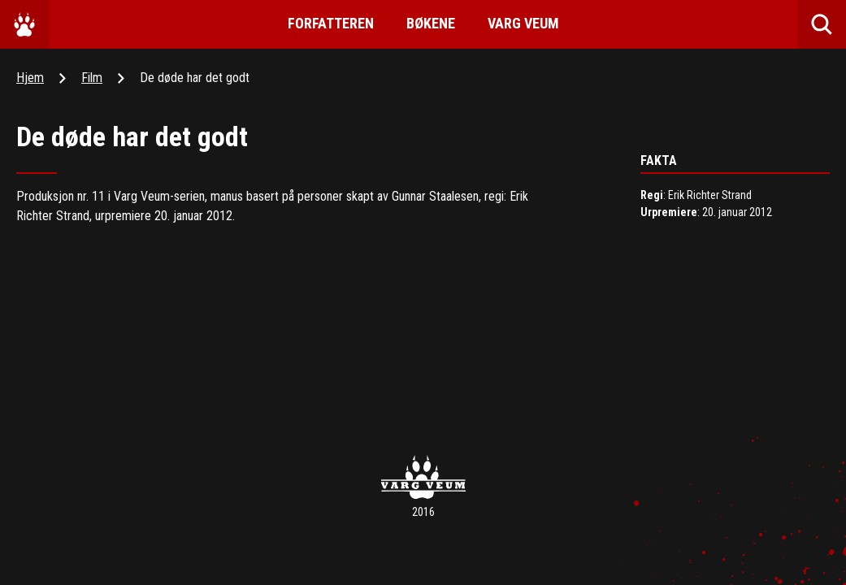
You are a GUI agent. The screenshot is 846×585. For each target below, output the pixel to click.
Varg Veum (523, 23)
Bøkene (430, 23)
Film (91, 77)
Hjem (30, 77)
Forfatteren (331, 23)
